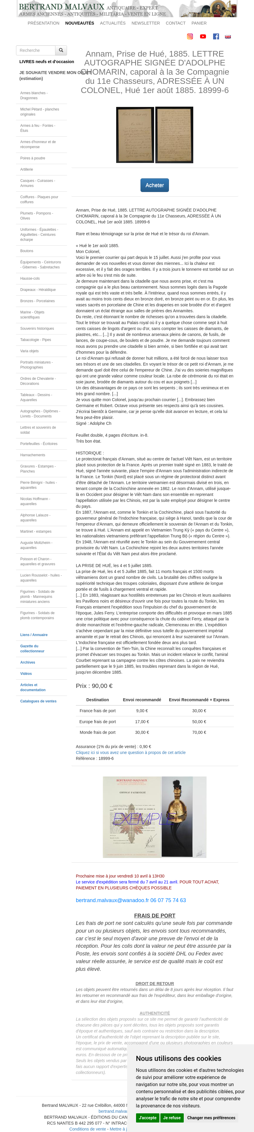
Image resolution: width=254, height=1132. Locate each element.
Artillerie (26, 169)
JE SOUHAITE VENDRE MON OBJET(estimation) (43, 75)
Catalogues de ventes (38, 701)
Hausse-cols (30, 278)
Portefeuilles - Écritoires (39, 444)
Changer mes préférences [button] (211, 1117)
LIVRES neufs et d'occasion (43, 61)
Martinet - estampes (36, 531)
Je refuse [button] (172, 1117)
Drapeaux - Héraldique (38, 290)
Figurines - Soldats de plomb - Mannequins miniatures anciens (37, 597)
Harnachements (32, 455)
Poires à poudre (32, 158)
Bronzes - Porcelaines (37, 301)
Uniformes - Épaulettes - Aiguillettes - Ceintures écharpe (39, 235)
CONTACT (176, 23)
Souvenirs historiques (37, 328)
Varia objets (29, 351)
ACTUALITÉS (113, 23)
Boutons (26, 251)
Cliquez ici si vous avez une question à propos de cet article (131, 752)
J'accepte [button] (148, 1117)
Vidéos (26, 674)
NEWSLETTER (146, 23)
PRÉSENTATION (44, 23)
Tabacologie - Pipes (35, 340)
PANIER (199, 23)
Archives (27, 662)
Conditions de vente (87, 1129)
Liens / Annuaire (34, 635)
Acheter (155, 185)
